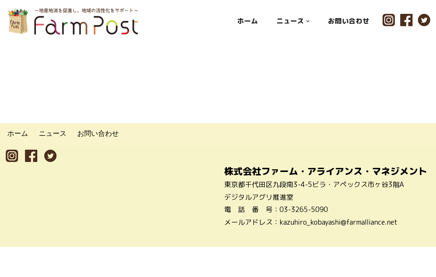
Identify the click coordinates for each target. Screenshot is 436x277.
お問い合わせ (348, 21)
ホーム (247, 21)
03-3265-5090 (304, 239)
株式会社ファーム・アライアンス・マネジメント (325, 201)
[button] (308, 21)
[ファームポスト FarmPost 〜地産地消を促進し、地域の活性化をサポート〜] (73, 21)
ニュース (53, 163)
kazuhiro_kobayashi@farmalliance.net (339, 252)
